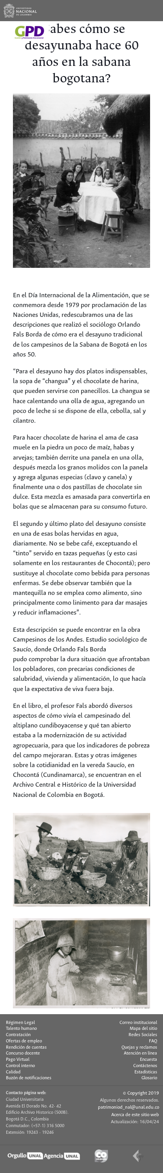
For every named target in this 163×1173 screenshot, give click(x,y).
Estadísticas (145, 1072)
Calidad (13, 1072)
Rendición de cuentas (26, 1047)
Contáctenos (145, 1066)
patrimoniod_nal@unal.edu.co (128, 1107)
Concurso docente (23, 1053)
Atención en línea (140, 1053)
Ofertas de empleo (24, 1041)
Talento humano (21, 1028)
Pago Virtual (17, 1059)
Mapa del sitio (143, 1028)
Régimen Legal (20, 1022)
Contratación (18, 1035)
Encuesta (148, 1059)
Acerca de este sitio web (135, 1114)
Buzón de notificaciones (28, 1078)
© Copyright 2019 (141, 1093)
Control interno (20, 1066)
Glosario (149, 1078)
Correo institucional (138, 1022)
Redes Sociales (143, 1035)
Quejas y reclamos (139, 1047)
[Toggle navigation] (152, 10)
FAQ (153, 1041)
